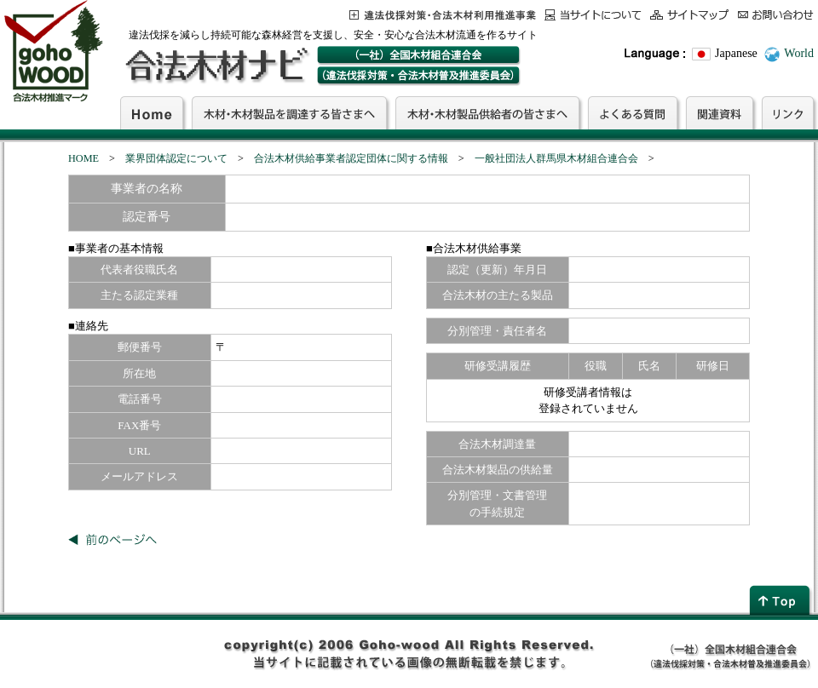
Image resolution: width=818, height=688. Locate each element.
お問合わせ (776, 15)
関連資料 (719, 112)
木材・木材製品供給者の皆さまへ (487, 112)
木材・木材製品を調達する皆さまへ (289, 112)
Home (151, 112)
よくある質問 (632, 112)
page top (781, 600)
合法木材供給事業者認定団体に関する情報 (351, 158)
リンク (788, 112)
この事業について (442, 15)
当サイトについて (593, 15)
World (799, 53)
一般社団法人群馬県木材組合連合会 (556, 158)
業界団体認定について (176, 158)
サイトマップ (689, 15)
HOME (83, 158)
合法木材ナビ (216, 65)
